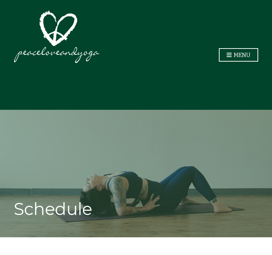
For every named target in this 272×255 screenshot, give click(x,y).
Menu (238, 55)
